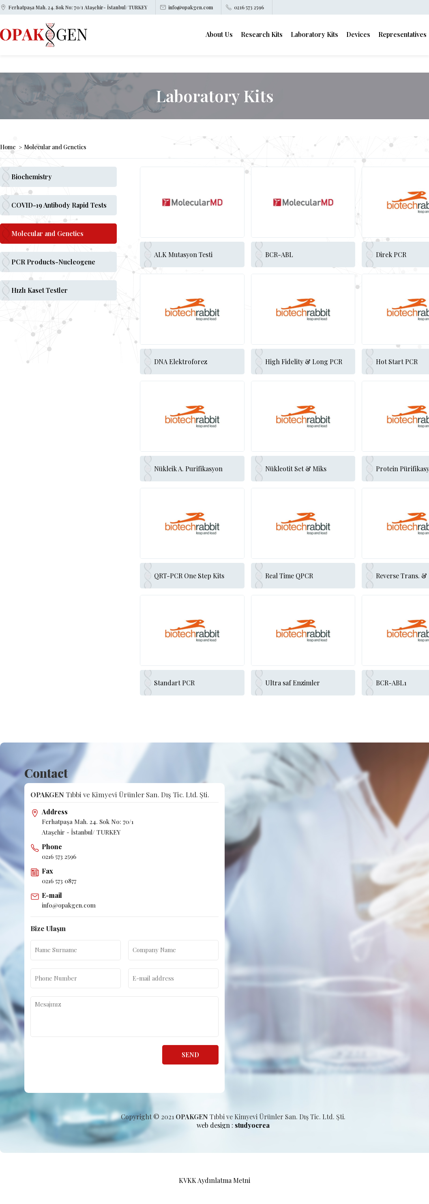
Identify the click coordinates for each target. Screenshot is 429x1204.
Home (8, 147)
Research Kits (262, 34)
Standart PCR (174, 682)
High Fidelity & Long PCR (303, 361)
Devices (358, 34)
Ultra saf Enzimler (292, 682)
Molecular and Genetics (55, 147)
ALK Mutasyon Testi (183, 254)
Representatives (402, 34)
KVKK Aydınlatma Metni (214, 1180)
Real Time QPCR (289, 575)
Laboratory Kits (314, 34)
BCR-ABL (279, 254)
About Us (219, 34)
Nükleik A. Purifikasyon (188, 468)
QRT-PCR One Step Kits (189, 575)
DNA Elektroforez (180, 361)
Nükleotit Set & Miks (295, 468)
